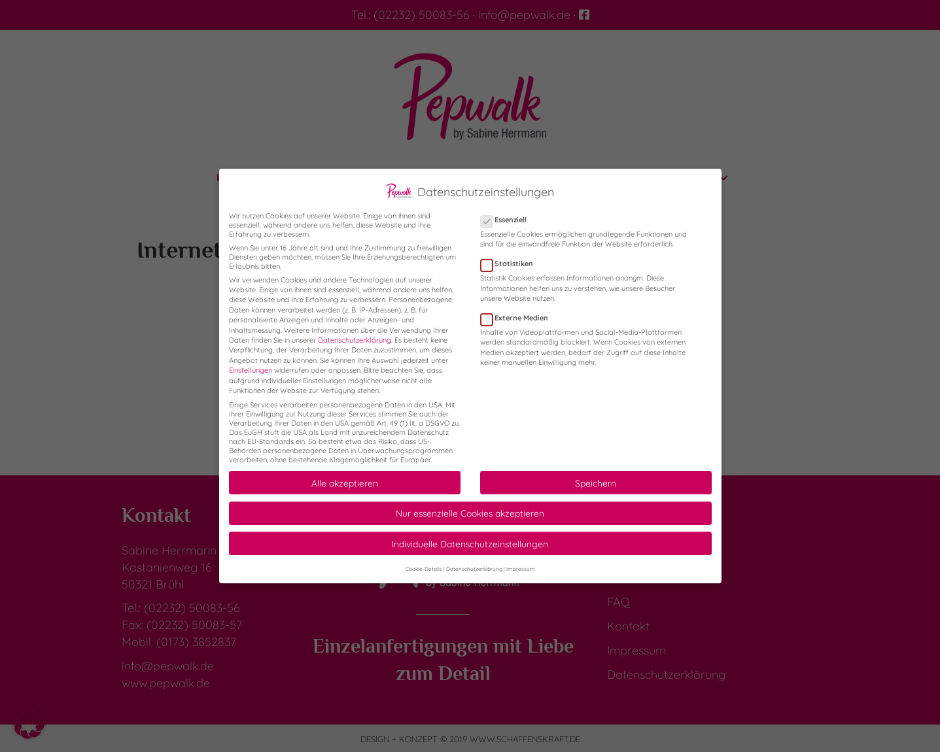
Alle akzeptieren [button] (344, 472)
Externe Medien (518, 308)
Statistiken (511, 253)
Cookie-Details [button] (424, 558)
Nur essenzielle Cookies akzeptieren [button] (470, 503)
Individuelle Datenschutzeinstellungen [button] (470, 533)
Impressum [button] (520, 558)
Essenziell (507, 209)
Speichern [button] (595, 472)
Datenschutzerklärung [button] (474, 558)
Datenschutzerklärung (354, 330)
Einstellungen (250, 360)
